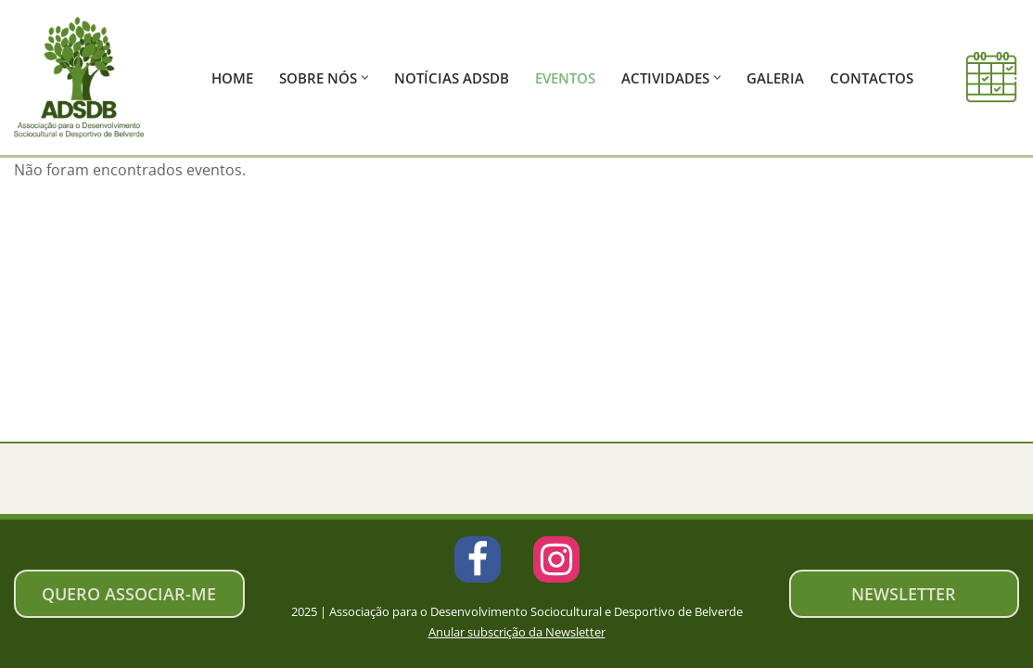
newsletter (903, 594)
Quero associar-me (129, 594)
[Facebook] (477, 559)
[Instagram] (556, 559)
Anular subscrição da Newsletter (517, 631)
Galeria (775, 78)
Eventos (565, 78)
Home (232, 78)
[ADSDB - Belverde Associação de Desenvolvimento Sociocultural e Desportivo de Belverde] (83, 77)
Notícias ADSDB (451, 78)
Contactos (871, 78)
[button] (365, 77)
